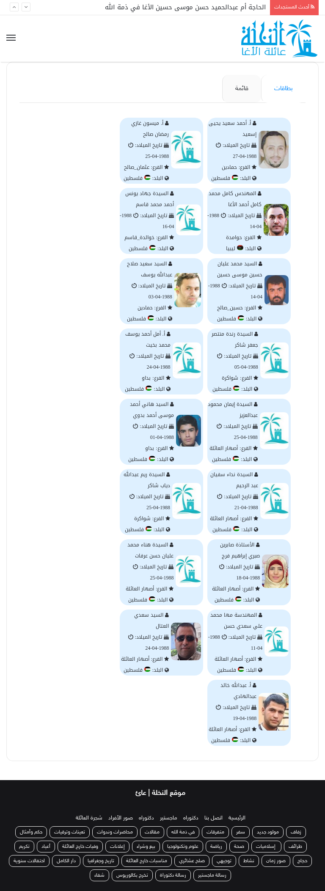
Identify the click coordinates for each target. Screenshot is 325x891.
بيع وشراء (146, 847)
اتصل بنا (213, 818)
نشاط (248, 861)
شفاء (99, 875)
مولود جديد (268, 832)
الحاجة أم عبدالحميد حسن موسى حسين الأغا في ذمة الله (185, 7)
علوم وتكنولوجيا (182, 847)
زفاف (296, 832)
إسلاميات (266, 847)
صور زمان (276, 861)
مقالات (152, 832)
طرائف (295, 847)
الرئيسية (237, 818)
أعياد (45, 847)
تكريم (24, 847)
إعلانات (117, 847)
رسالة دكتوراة (173, 875)
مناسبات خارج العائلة (146, 861)
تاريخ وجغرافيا (101, 861)
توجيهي (224, 861)
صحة (239, 847)
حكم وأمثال (31, 832)
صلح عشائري (192, 861)
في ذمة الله (183, 832)
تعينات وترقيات (69, 832)
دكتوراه (190, 818)
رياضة (216, 847)
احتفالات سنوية (29, 861)
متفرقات (215, 832)
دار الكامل (66, 861)
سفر (240, 832)
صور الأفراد (120, 818)
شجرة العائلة (89, 818)
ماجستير (168, 818)
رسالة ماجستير (212, 875)
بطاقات (283, 88)
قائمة (241, 88)
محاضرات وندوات (115, 832)
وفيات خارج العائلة (80, 847)
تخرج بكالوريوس (132, 875)
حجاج (302, 861)
